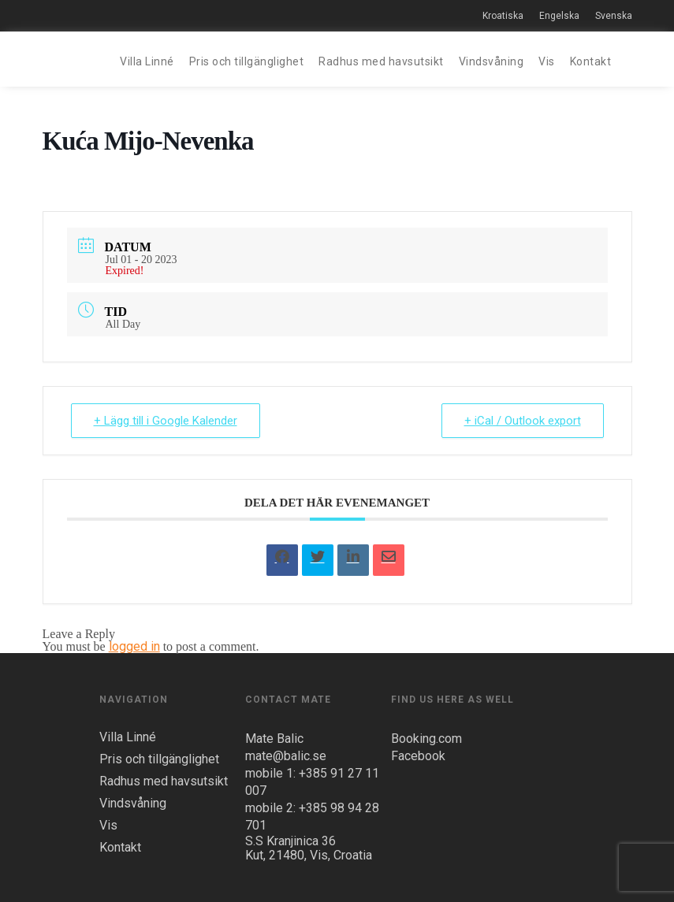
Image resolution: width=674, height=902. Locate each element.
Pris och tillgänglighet (246, 61)
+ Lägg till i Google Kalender (165, 421)
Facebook (418, 755)
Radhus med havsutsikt (381, 61)
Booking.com (426, 738)
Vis (546, 61)
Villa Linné (147, 61)
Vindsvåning (491, 61)
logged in (134, 646)
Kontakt (591, 61)
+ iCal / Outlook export (522, 421)
